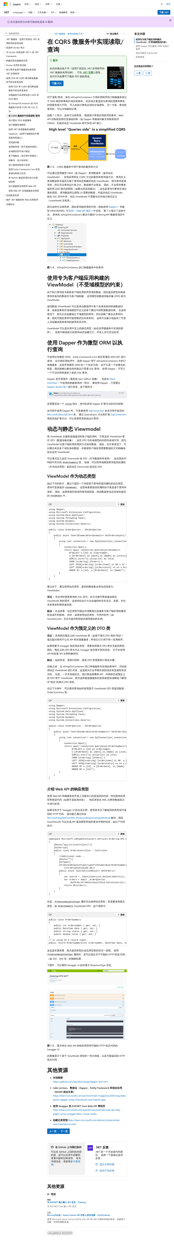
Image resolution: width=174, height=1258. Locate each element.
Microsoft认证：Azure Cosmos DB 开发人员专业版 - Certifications (78, 1215)
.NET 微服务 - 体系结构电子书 (68, 33)
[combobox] (22, 33)
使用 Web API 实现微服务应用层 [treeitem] (24, 190)
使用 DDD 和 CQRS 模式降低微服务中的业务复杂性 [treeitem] (23, 88)
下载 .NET (164, 12)
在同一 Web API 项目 (80, 210)
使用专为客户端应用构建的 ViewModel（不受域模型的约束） (152, 41)
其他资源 (140, 56)
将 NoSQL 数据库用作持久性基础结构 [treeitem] (23, 179)
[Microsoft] (6, 4)
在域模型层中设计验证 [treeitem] (19, 151)
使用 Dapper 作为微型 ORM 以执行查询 (152, 47)
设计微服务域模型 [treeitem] (17, 124)
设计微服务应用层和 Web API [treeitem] (22, 186)
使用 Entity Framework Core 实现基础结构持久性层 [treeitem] (24, 171)
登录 (168, 4)
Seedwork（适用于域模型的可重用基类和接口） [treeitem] (24, 135)
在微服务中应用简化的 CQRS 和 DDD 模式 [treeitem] (24, 96)
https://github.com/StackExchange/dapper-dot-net (79, 1081)
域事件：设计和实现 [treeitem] (18, 160)
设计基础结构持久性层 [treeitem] (19, 164)
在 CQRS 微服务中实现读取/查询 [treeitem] (24, 115)
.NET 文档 (88, 72)
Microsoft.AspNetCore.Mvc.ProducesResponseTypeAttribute (79, 817)
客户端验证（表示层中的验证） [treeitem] (23, 155)
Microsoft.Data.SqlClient (60, 414)
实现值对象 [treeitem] (14, 142)
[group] (87, 544)
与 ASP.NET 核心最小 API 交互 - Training (66, 1202)
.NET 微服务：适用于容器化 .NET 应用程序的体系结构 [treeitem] (23, 41)
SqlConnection (96, 410)
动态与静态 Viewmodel (146, 52)
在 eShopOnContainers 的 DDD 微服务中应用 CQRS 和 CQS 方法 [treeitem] (23, 107)
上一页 (52, 1131)
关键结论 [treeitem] (10, 204)
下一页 (64, 1131)
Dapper (113, 206)
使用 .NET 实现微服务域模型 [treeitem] (22, 129)
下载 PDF (57, 83)
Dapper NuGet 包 (56, 386)
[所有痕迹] (50, 33)
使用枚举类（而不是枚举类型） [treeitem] (23, 146)
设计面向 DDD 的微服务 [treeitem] (20, 120)
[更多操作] (124, 33)
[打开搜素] (162, 4)
